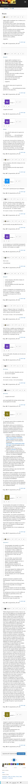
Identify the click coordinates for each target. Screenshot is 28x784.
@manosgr (5, 369)
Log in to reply (21, 753)
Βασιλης (8, 257)
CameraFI (13, 449)
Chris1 (17, 776)
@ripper (4, 129)
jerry (7, 199)
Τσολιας (11, 181)
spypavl (7, 17)
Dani (3, 772)
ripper (7, 53)
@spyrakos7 (5, 542)
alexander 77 (5, 778)
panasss (11, 778)
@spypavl (5, 57)
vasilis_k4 (10, 776)
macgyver (8, 390)
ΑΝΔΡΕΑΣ (4, 776)
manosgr (12, 102)
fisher (14, 776)
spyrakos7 (12, 414)
